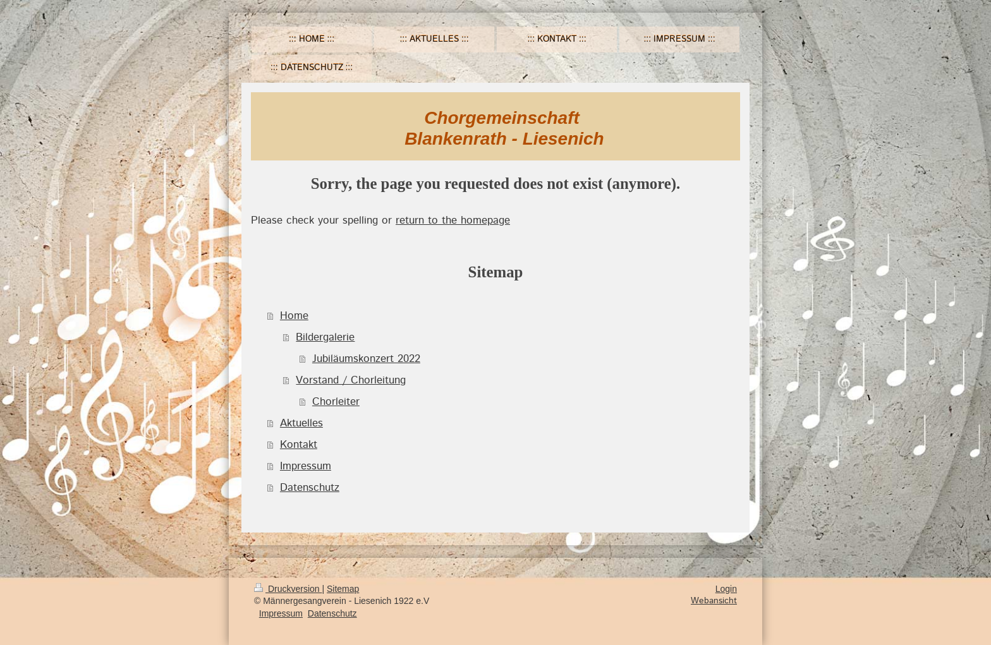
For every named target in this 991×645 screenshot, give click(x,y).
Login (726, 589)
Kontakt (298, 444)
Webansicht (714, 600)
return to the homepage (453, 220)
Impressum (305, 466)
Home (294, 315)
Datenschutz (309, 487)
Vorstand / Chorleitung (351, 380)
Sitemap (343, 589)
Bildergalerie (325, 337)
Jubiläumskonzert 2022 (366, 358)
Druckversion (288, 589)
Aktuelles (301, 423)
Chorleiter (336, 401)
